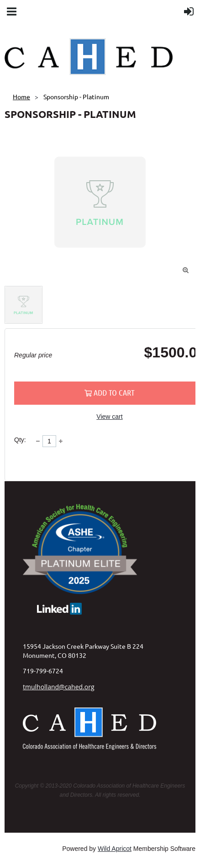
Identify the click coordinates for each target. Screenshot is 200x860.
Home (21, 96)
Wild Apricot (115, 848)
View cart (109, 416)
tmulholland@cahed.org (59, 686)
